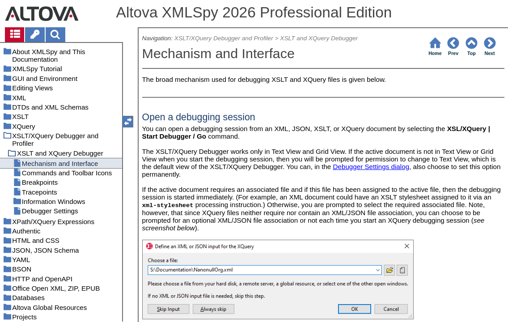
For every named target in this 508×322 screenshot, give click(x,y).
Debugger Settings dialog (371, 166)
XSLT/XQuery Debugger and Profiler (223, 38)
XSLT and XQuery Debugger (319, 38)
